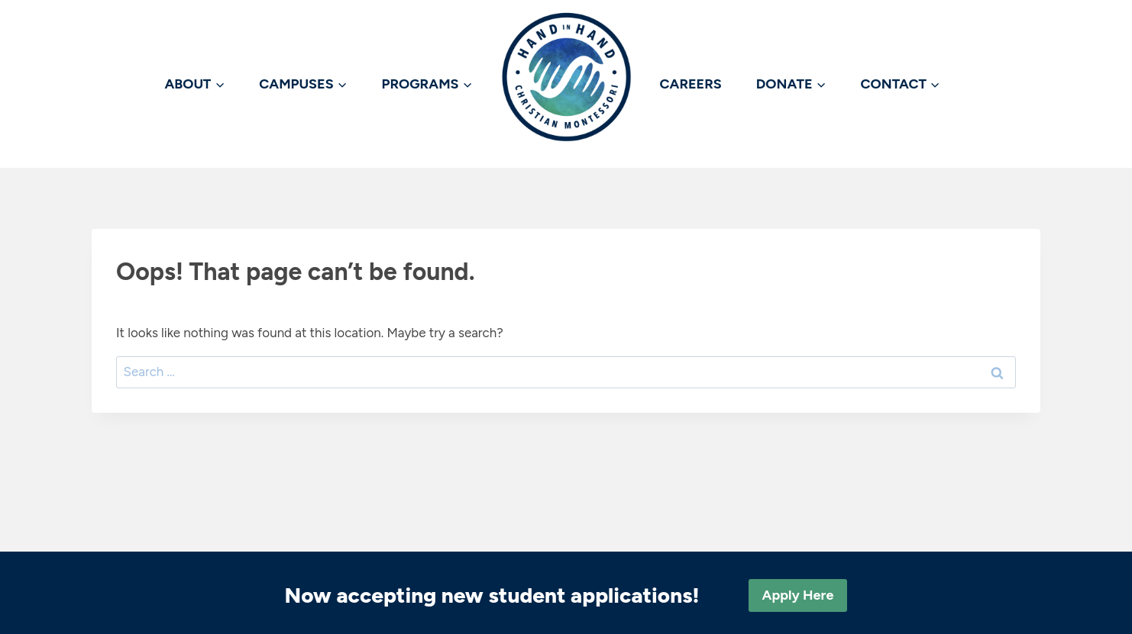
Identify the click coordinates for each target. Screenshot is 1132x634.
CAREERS (691, 84)
